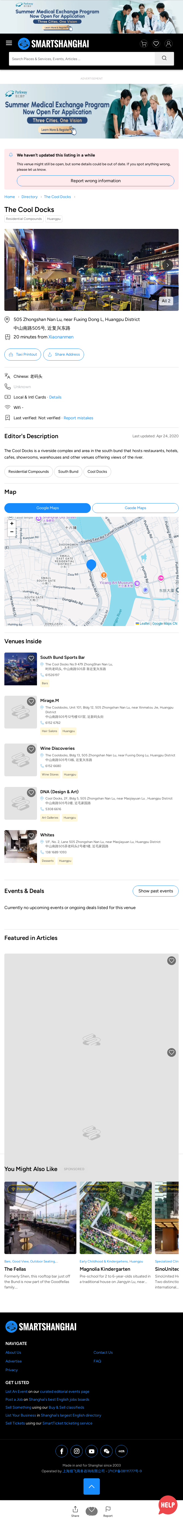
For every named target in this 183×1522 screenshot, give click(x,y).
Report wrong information (96, 180)
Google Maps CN (164, 624)
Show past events (155, 890)
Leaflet (143, 624)
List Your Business (20, 1415)
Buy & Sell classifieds (66, 1407)
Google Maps (47, 508)
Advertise (13, 1361)
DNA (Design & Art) (59, 791)
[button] (75, 1511)
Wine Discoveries (57, 748)
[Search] (164, 58)
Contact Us (103, 1352)
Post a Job (14, 1399)
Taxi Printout (22, 354)
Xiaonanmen (60, 337)
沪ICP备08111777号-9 (125, 1471)
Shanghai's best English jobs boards (59, 1399)
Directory (29, 196)
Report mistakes (78, 417)
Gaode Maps (135, 508)
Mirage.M (49, 700)
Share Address (63, 354)
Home (9, 196)
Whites (47, 834)
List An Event (16, 1391)
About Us (13, 1352)
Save (91, 1516)
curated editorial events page (64, 1391)
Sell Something (18, 1407)
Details (55, 397)
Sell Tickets (15, 1423)
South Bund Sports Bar (62, 657)
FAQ (97, 1361)
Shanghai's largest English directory (71, 1415)
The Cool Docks (57, 196)
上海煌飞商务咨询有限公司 (84, 1471)
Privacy (11, 1370)
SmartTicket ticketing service (67, 1423)
